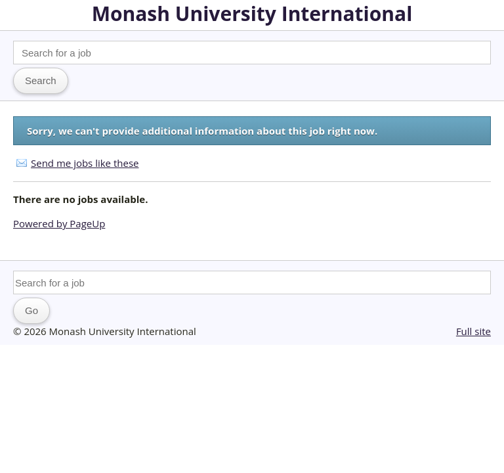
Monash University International (252, 13)
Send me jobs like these (84, 162)
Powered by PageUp (59, 223)
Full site (473, 331)
